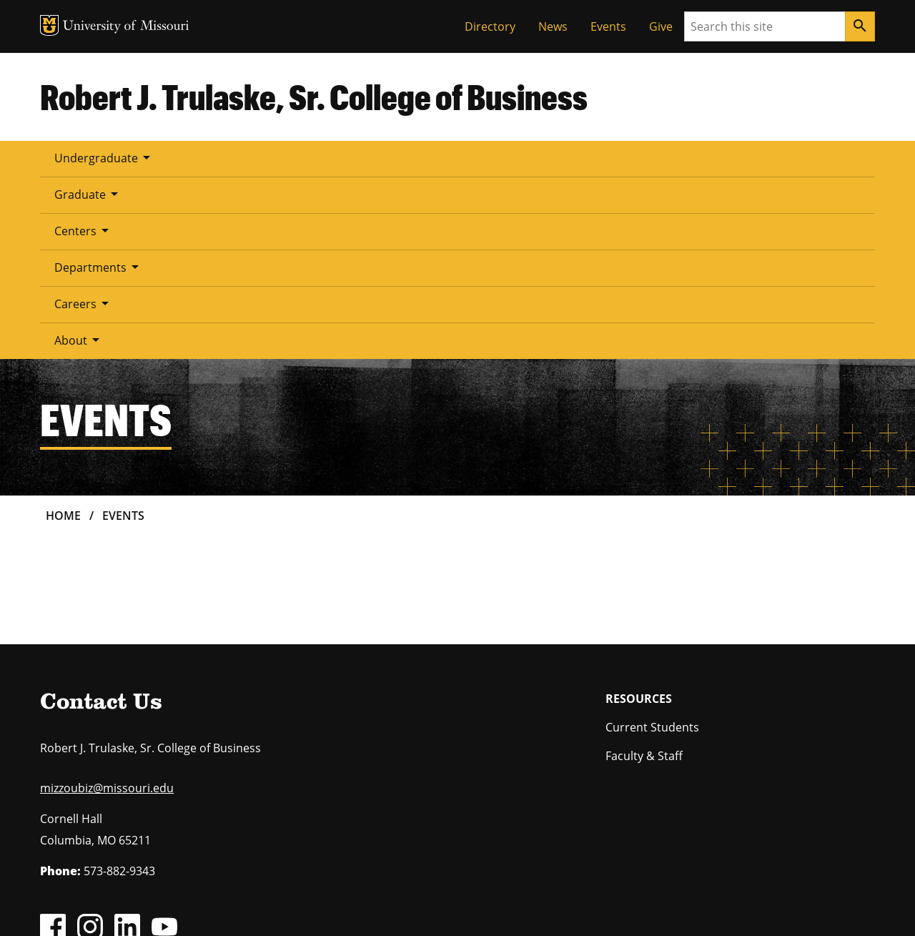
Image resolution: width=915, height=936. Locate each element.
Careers (516, 157)
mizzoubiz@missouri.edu (107, 606)
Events (608, 26)
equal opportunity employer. (155, 824)
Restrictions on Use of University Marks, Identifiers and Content (175, 905)
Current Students (652, 545)
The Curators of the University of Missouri (172, 888)
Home (63, 333)
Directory (490, 26)
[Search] (860, 26)
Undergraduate (104, 157)
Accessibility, (511, 905)
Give (661, 26)
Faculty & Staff (644, 573)
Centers (310, 157)
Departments (413, 157)
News (553, 26)
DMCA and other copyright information (397, 905)
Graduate (218, 157)
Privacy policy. (570, 905)
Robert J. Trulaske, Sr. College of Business (314, 96)
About (600, 157)
